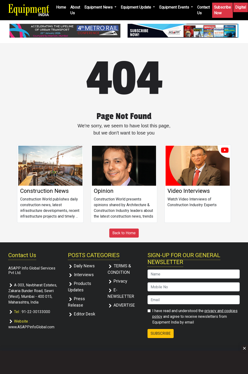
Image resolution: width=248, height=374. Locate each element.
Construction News (44, 191)
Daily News (84, 265)
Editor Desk (84, 313)
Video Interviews (188, 191)
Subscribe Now (222, 10)
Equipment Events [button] (174, 7)
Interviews (84, 274)
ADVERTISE (124, 305)
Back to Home (124, 233)
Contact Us (203, 10)
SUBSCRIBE (161, 333)
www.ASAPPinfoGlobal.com (31, 327)
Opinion (104, 191)
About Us (75, 10)
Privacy (120, 281)
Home (61, 7)
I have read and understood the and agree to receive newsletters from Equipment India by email (195, 316)
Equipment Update (136, 7)
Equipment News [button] (99, 7)
